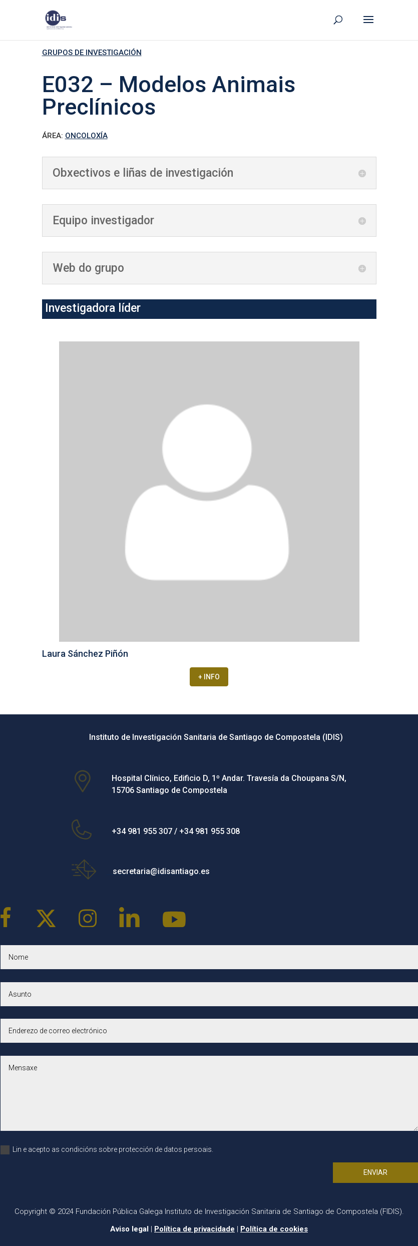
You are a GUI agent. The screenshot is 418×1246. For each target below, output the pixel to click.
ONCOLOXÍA (86, 135)
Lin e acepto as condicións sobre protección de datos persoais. (107, 1149)
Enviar (375, 1172)
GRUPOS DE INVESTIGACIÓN (92, 52)
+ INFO (209, 677)
